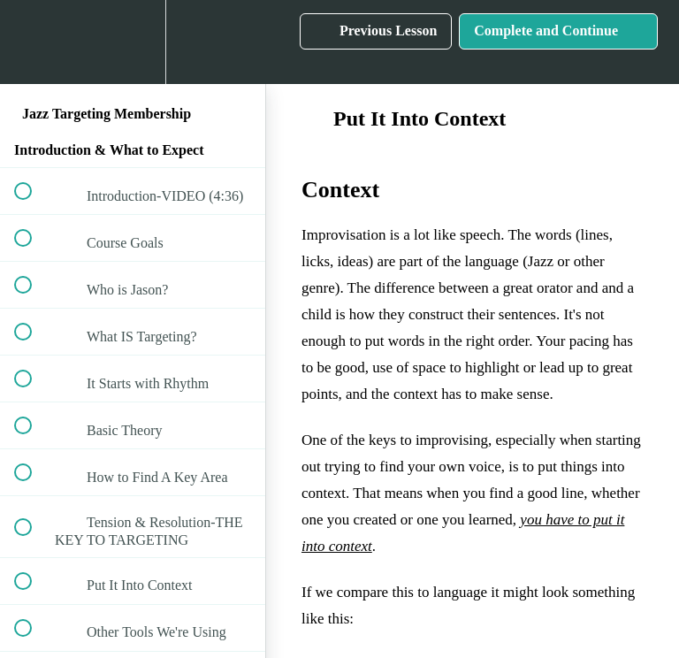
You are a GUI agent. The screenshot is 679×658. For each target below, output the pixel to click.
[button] (32, 42)
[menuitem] (132, 42)
